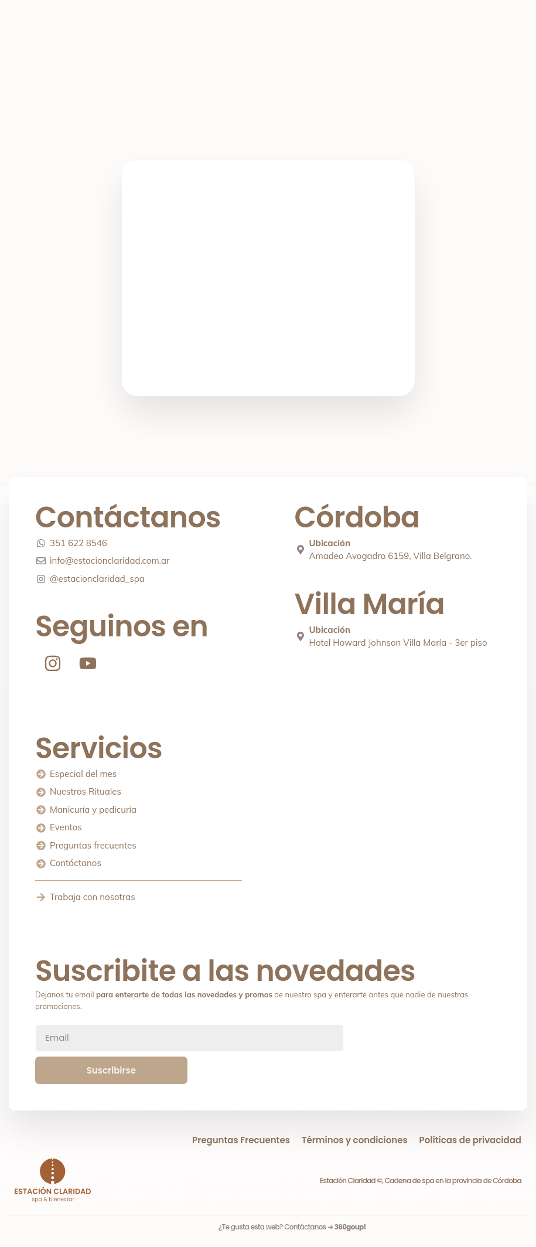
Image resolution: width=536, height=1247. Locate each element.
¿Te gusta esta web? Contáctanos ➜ (292, 1227)
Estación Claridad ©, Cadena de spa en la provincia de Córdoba (420, 1180)
